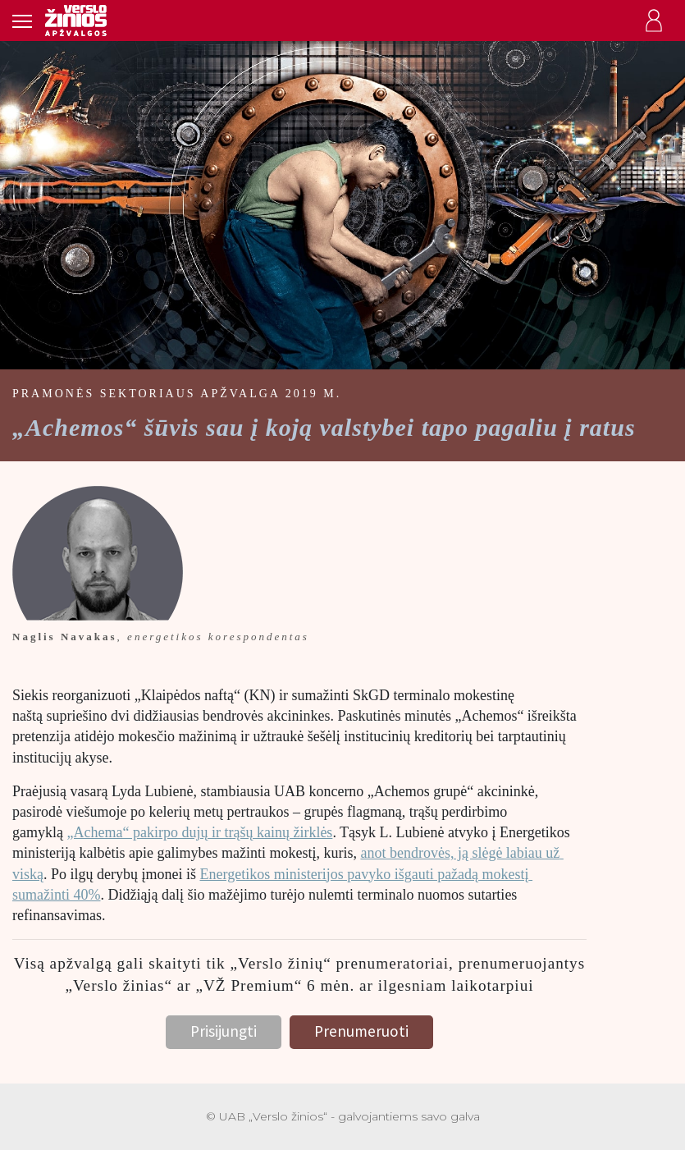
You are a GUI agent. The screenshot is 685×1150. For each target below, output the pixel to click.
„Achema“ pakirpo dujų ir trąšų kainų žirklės (199, 832)
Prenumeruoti (361, 1031)
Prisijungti (223, 1031)
